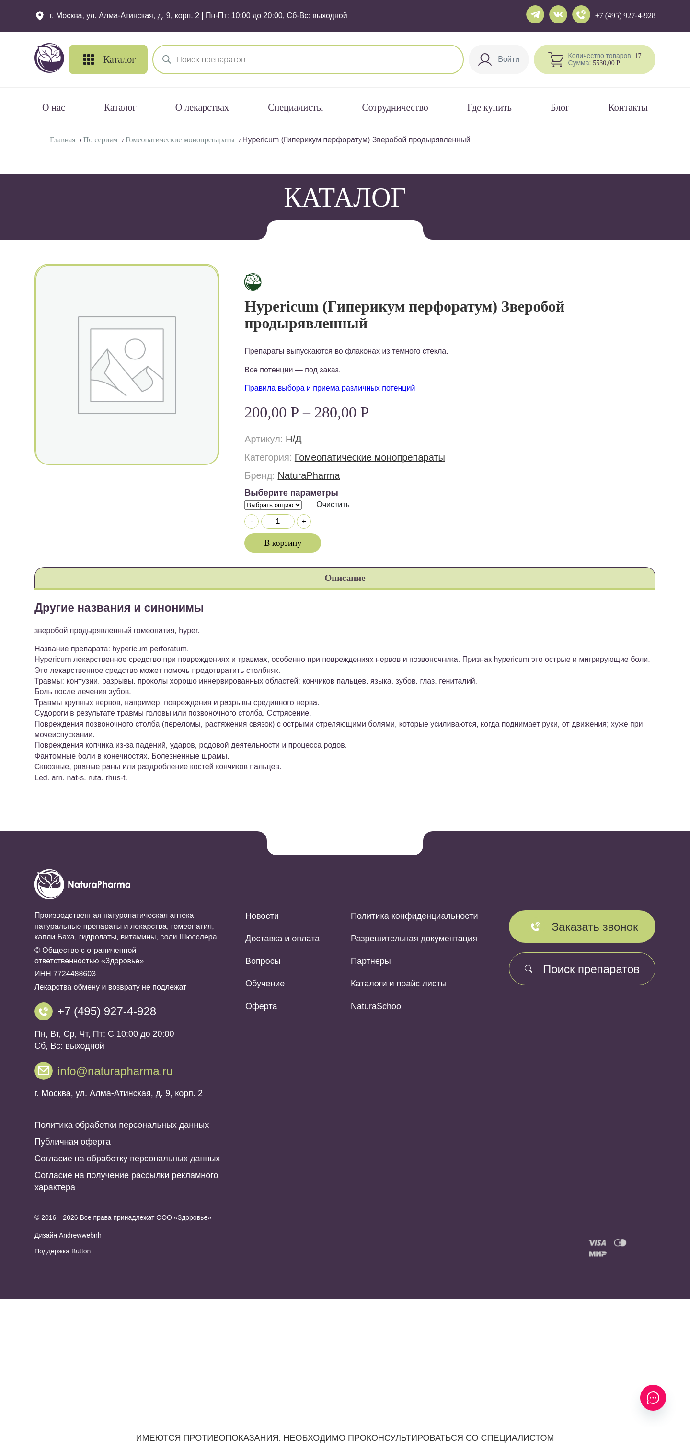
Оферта (261, 1006)
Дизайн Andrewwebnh (68, 1235)
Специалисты (295, 107)
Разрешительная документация (414, 938)
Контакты (628, 107)
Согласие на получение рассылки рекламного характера (126, 1181)
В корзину (282, 543)
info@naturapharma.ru (115, 1071)
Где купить (489, 107)
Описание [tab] (344, 578)
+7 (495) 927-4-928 (625, 16)
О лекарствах (202, 107)
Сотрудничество (395, 107)
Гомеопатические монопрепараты (180, 140)
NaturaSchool (377, 1006)
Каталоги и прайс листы (399, 983)
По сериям (100, 140)
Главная (63, 140)
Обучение (265, 983)
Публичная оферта (72, 1142)
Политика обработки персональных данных (121, 1125)
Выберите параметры (291, 493)
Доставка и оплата (282, 938)
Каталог (120, 107)
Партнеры (371, 961)
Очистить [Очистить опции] (333, 504)
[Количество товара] (278, 521)
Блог (560, 107)
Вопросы (263, 961)
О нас (53, 107)
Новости (262, 916)
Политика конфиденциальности (414, 916)
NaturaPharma (308, 475)
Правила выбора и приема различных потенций (329, 388)
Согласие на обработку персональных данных (127, 1158)
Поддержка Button (62, 1251)
